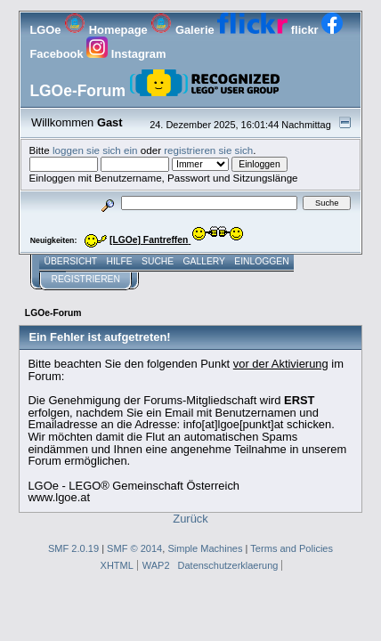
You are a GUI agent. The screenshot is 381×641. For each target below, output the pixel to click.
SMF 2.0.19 (73, 548)
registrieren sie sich (208, 150)
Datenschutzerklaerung (228, 565)
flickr (269, 30)
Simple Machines (204, 548)
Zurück (190, 518)
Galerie (183, 30)
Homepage (107, 30)
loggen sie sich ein (95, 150)
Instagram (126, 54)
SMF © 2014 (134, 548)
